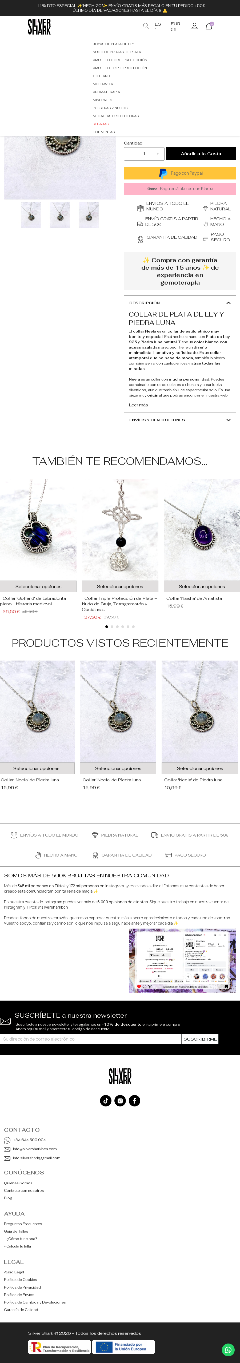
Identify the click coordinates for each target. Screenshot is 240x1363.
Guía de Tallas (16, 1231)
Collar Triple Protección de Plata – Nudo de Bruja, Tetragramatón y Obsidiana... (119, 603)
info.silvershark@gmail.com (37, 1158)
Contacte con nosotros (24, 1190)
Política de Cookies (20, 1279)
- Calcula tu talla (17, 1246)
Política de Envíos (19, 1295)
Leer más (138, 405)
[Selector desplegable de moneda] (177, 26)
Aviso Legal (14, 1272)
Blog (8, 1198)
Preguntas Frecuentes (23, 1224)
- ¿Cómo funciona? (20, 1239)
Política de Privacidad (22, 1287)
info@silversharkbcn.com (35, 1149)
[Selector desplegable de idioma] (159, 26)
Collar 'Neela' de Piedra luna (112, 780)
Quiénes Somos (18, 1183)
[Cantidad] (144, 153)
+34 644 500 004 (29, 1140)
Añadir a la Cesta (201, 154)
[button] (106, 626)
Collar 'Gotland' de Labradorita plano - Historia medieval (33, 601)
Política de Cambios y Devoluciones (35, 1302)
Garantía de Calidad (21, 1310)
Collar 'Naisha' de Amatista (194, 598)
